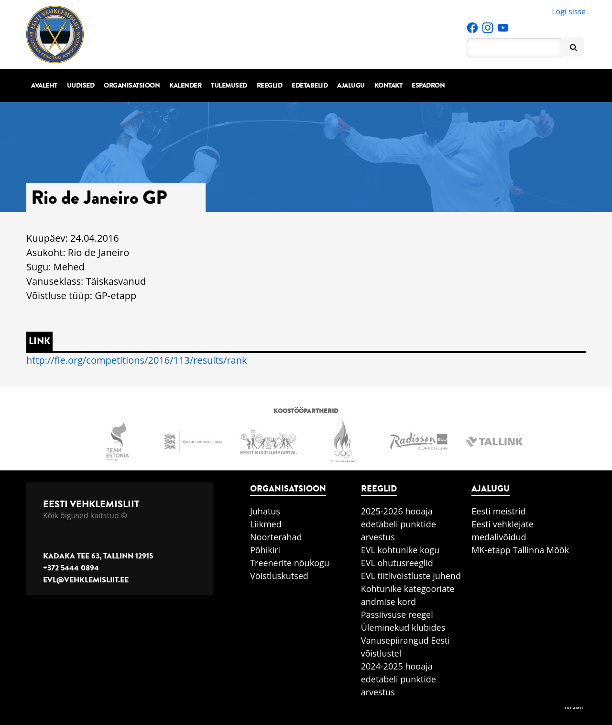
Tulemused (229, 85)
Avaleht (44, 85)
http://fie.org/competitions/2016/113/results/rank (136, 360)
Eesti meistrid (498, 511)
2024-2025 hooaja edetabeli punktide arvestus (398, 679)
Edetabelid (310, 85)
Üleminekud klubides (403, 627)
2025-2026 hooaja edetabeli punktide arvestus (398, 524)
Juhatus (265, 511)
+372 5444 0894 (71, 568)
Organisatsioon (132, 85)
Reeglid (270, 85)
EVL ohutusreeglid (397, 563)
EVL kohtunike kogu (400, 550)
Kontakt (388, 85)
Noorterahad (276, 537)
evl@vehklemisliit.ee (86, 580)
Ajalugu (351, 85)
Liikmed (266, 524)
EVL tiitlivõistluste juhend (411, 575)
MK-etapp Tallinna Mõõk (520, 550)
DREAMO (573, 708)
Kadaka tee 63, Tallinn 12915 (98, 556)
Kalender (185, 85)
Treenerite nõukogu (289, 563)
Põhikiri (265, 550)
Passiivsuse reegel (397, 614)
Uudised (81, 85)
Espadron (428, 85)
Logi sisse (569, 11)
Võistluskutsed (279, 575)
